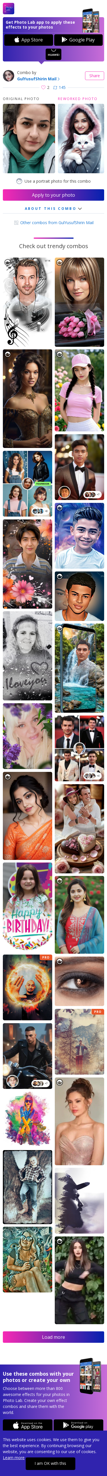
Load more (53, 1337)
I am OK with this (50, 1463)
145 (59, 87)
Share (94, 75)
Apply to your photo (53, 195)
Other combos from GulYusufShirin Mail (53, 222)
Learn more (14, 1457)
